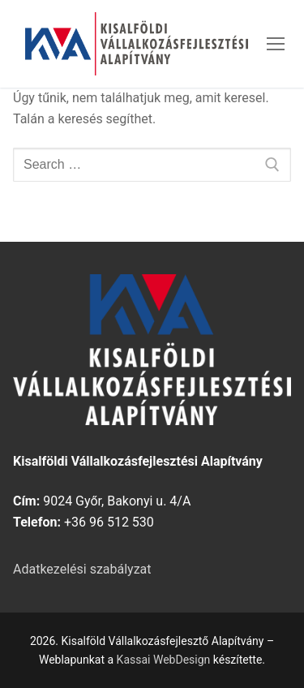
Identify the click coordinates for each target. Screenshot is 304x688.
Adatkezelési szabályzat (82, 569)
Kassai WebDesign (164, 659)
